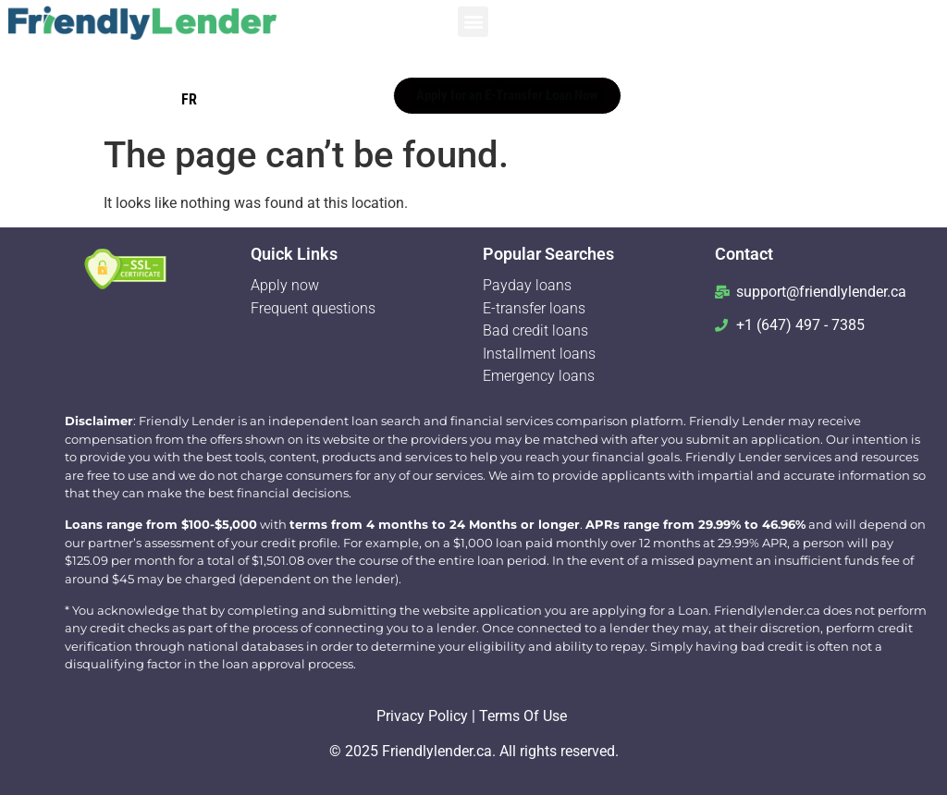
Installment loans (539, 353)
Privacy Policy (422, 716)
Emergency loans (539, 376)
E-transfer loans (536, 308)
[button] (473, 21)
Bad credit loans (537, 330)
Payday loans (527, 285)
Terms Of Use (523, 716)
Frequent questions (313, 308)
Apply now (287, 285)
